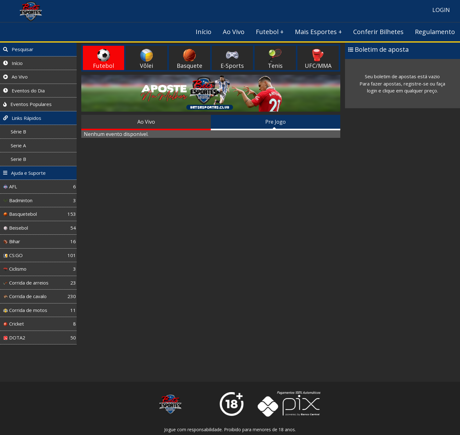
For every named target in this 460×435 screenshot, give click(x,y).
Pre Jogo (275, 121)
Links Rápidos (22, 118)
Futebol (267, 31)
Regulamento (435, 31)
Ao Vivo (233, 31)
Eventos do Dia (24, 90)
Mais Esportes (316, 31)
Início (203, 31)
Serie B (14, 159)
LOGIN (441, 10)
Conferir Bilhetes (378, 31)
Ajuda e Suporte (24, 173)
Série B (14, 131)
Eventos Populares (27, 104)
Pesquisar (18, 49)
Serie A (14, 145)
